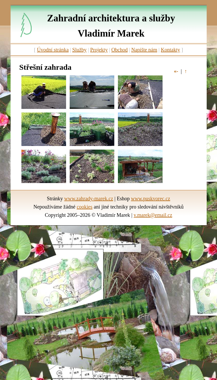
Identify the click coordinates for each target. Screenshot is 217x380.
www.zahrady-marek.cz (88, 198)
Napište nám (144, 50)
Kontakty (170, 50)
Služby (79, 50)
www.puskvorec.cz (150, 198)
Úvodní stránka (53, 50)
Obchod (119, 50)
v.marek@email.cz (153, 215)
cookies (84, 207)
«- (176, 71)
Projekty (99, 50)
